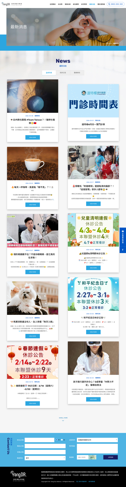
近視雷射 (53, 4)
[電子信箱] (45, 452)
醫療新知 (77, 73)
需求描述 (72, 446)
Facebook (123, 250)
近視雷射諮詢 (123, 238)
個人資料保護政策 (81, 481)
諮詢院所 (72, 440)
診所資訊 (84, 4)
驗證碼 (71, 457)
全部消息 (49, 73)
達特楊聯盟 (92, 481)
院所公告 (63, 73)
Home (110, 43)
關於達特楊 (101, 4)
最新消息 (12, 4)
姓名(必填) (20, 440)
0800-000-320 (115, 4)
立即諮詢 (110, 457)
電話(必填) (20, 446)
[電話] (45, 446)
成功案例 (76, 4)
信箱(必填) (20, 452)
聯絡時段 (20, 458)
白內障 (60, 4)
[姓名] (39, 440)
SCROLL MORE (63, 418)
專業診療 (68, 4)
